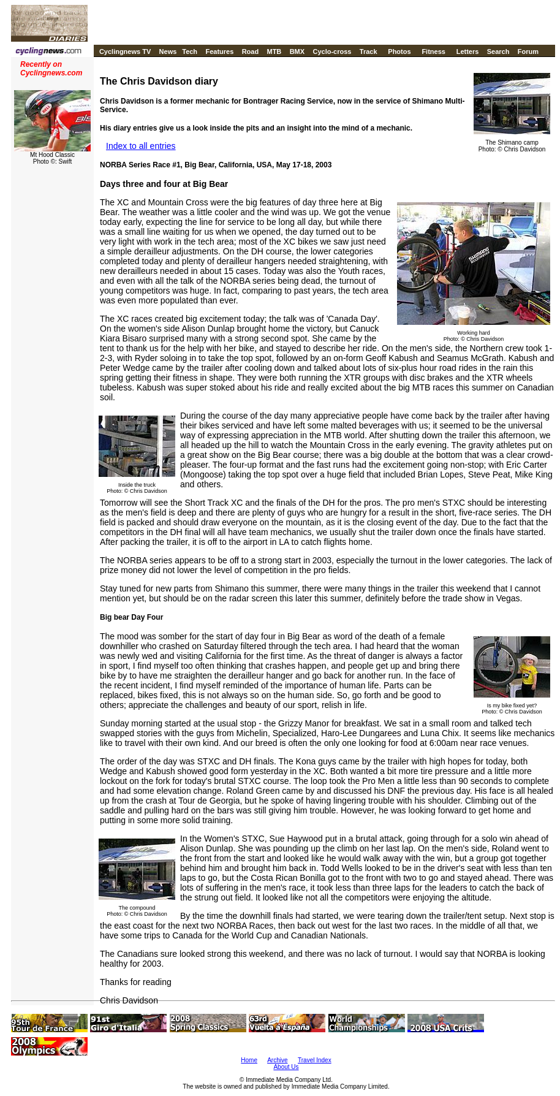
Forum (528, 51)
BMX (297, 51)
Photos (399, 51)
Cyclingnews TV (125, 51)
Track (368, 51)
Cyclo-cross (331, 51)
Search (498, 51)
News (168, 51)
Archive (277, 1060)
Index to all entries (141, 146)
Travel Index (314, 1060)
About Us (285, 1067)
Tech (189, 51)
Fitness (433, 51)
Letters (467, 51)
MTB (274, 51)
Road (250, 51)
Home (249, 1060)
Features (219, 51)
